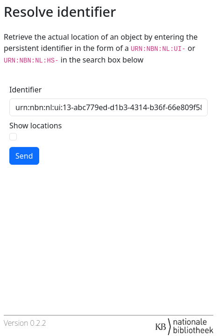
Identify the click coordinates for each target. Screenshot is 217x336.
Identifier (25, 89)
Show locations (35, 125)
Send (24, 156)
